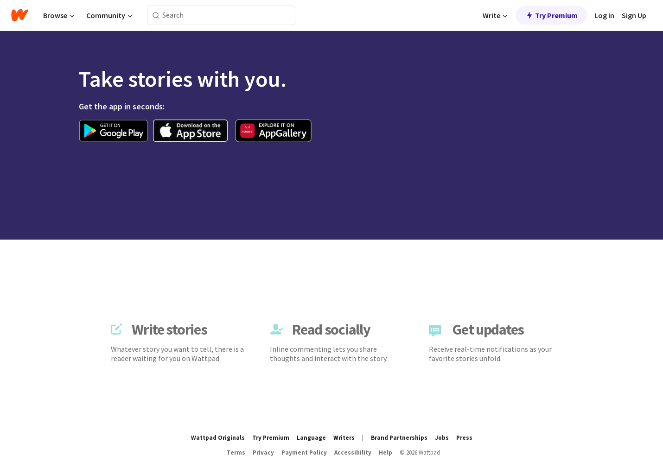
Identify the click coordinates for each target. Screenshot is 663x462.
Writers (344, 438)
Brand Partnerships (399, 438)
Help (385, 452)
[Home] (19, 15)
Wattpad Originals (218, 438)
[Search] (156, 15)
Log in (604, 15)
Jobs (442, 438)
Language (311, 438)
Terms (236, 452)
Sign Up (634, 15)
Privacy (263, 452)
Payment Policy (304, 452)
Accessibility (352, 452)
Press (464, 438)
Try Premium (551, 15)
